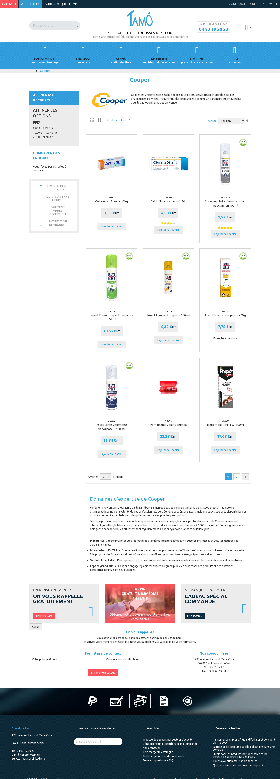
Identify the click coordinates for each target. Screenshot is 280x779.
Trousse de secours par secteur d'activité (168, 739)
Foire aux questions (61, 4)
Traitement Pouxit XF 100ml (225, 424)
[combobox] (54, 25)
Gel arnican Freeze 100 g (111, 201)
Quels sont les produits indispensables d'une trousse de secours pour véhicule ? (240, 755)
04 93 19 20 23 (213, 29)
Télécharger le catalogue (158, 752)
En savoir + (194, 616)
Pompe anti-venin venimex (168, 424)
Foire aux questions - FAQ (158, 760)
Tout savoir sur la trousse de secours (235, 760)
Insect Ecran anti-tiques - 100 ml (168, 315)
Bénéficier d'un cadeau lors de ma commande (170, 743)
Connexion (237, 4)
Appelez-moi (44, 616)
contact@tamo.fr (30, 754)
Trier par (211, 120)
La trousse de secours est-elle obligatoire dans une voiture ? (244, 748)
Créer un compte (264, 4)
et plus (44, 137)
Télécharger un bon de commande (163, 756)
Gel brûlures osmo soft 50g (168, 201)
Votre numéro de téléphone (122, 659)
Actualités (30, 4)
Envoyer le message (103, 672)
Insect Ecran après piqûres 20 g (225, 315)
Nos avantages (152, 747)
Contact (9, 4)
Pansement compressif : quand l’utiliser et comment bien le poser (244, 741)
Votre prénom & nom (44, 659)
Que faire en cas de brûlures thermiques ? (238, 765)
